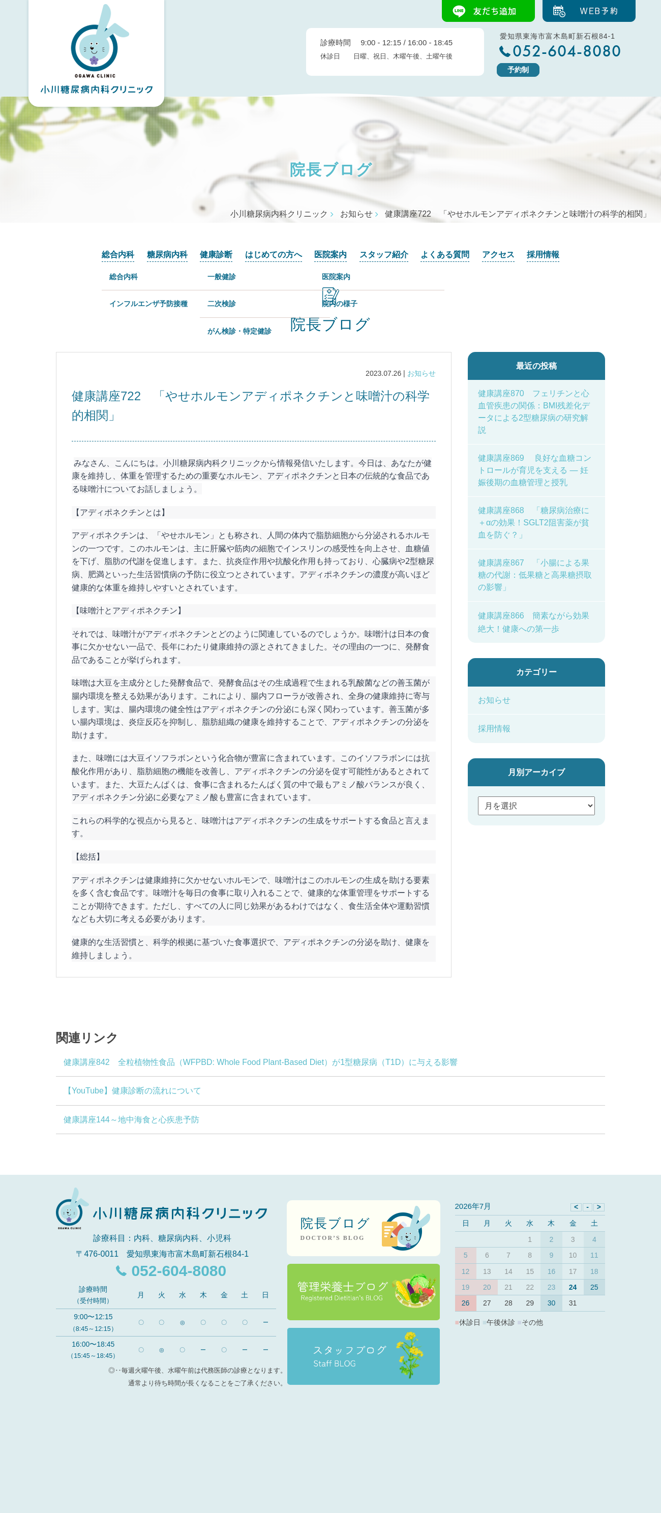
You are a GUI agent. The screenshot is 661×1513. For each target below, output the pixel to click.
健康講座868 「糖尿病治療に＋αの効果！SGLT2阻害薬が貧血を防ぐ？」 (533, 522)
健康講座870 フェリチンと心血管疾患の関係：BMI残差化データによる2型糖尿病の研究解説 (534, 411)
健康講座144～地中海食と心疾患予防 (131, 1119)
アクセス (498, 254)
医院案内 (330, 254)
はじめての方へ (273, 254)
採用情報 (543, 254)
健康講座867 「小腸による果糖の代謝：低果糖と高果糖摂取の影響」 (535, 574)
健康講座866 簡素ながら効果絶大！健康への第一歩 (533, 622)
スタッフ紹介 (383, 254)
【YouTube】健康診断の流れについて (136, 1090)
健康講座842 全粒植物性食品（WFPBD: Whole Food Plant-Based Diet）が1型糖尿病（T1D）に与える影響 (261, 1062)
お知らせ (421, 373)
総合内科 (118, 254)
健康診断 (216, 254)
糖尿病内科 (167, 254)
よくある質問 (444, 254)
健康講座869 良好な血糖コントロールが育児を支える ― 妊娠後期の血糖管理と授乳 (534, 470)
